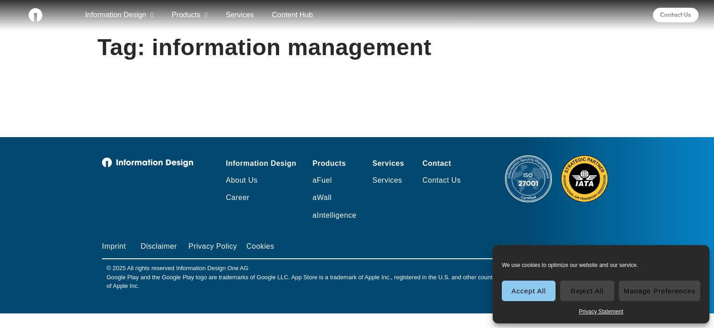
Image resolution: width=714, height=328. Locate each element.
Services (240, 15)
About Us (242, 180)
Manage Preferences (659, 291)
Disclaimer (159, 246)
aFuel (322, 180)
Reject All (587, 291)
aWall (322, 197)
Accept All (528, 291)
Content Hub (292, 15)
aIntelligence (334, 215)
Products (190, 15)
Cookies (260, 246)
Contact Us (442, 180)
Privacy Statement (601, 311)
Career (238, 197)
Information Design (119, 15)
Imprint (114, 246)
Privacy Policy (213, 246)
